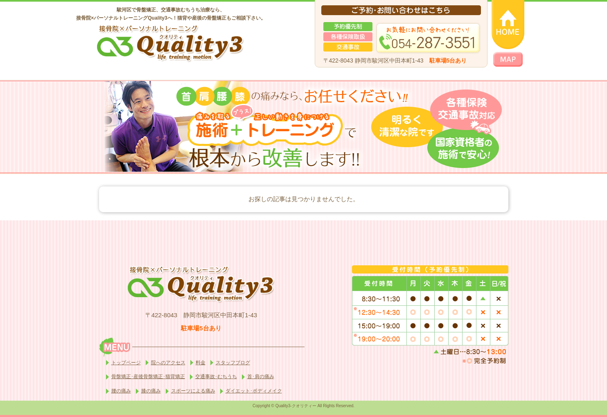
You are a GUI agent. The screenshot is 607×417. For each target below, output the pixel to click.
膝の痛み (151, 391)
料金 (200, 362)
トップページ (126, 362)
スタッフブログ (233, 362)
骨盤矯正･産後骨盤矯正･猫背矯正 (148, 376)
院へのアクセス (168, 362)
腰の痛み (121, 391)
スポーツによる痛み (193, 391)
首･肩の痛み (260, 376)
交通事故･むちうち (216, 376)
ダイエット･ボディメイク (254, 391)
